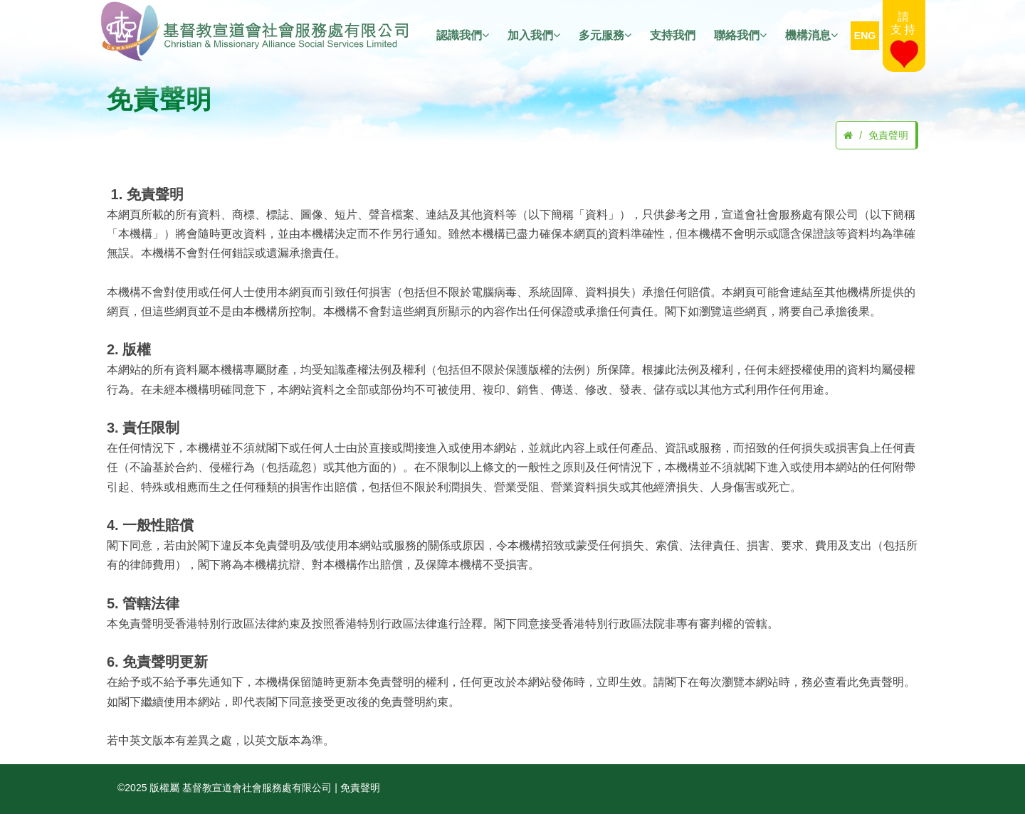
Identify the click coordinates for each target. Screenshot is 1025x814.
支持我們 (672, 35)
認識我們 (462, 35)
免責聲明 (888, 135)
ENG (865, 35)
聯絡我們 (740, 35)
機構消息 (811, 35)
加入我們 (534, 35)
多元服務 (605, 35)
